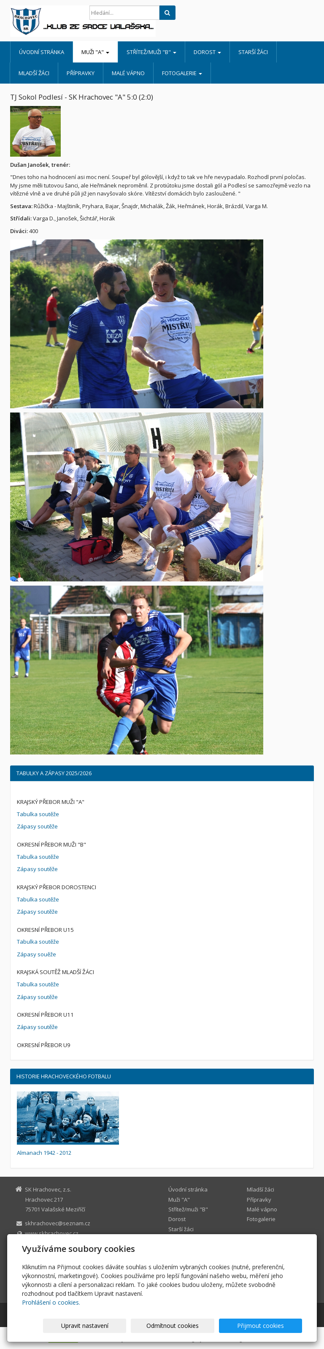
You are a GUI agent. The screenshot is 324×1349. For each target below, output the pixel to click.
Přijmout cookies (269, 1326)
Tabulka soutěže (38, 814)
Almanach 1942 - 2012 (44, 1152)
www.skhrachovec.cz (51, 1233)
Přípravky (80, 73)
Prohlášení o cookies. (51, 1302)
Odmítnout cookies (200, 1326)
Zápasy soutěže (37, 826)
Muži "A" (95, 52)
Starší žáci (253, 52)
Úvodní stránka (41, 52)
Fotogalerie (182, 73)
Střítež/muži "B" (151, 52)
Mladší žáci (34, 73)
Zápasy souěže (36, 954)
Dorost (207, 52)
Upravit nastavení (131, 1326)
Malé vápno (128, 73)
